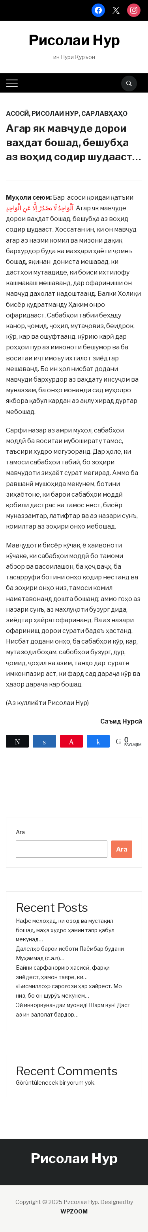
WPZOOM (74, 1211)
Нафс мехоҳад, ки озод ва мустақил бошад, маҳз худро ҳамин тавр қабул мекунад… (65, 930)
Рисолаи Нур (74, 40)
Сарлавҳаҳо (104, 113)
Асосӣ (17, 113)
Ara (20, 832)
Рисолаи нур (55, 113)
